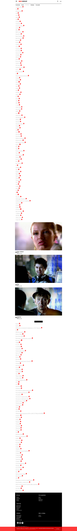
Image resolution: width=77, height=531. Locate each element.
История (17, 497)
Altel (17, 19)
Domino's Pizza (19, 53)
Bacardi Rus (19, 34)
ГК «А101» (18, 344)
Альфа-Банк (19, 219)
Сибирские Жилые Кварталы (23, 451)
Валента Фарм (19, 334)
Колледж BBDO (18, 517)
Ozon (18, 132)
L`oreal (18, 105)
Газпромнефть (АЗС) (21, 351)
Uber (17, 184)
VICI (17, 190)
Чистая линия (19, 486)
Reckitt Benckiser (20, 155)
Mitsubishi (18, 121)
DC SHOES (19, 50)
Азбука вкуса (19, 217)
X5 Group (18, 209)
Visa (17, 194)
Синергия (18, 453)
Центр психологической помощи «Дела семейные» (27, 484)
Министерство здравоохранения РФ (24, 390)
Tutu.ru (18, 182)
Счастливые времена (21, 463)
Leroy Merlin (19, 109)
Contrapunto (18, 507)
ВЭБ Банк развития (20, 332)
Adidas (18, 17)
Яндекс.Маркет (20, 490)
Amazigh (18, 21)
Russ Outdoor (19, 163)
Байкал (18, 323)
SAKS (17, 169)
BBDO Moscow (19, 32)
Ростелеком (19, 442)
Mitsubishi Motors (20, 123)
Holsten (18, 88)
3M (17, 9)
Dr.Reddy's (18, 55)
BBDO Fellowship (18, 515)
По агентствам (18, 4)
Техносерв (18, 469)
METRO (18, 111)
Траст (17, 471)
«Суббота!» (19, 213)
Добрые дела (40, 500)
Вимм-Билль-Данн (20, 336)
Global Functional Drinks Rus (22, 75)
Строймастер (19, 459)
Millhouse (18, 119)
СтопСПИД (19, 457)
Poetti (17, 148)
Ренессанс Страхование (22, 436)
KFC (17, 96)
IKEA (17, 90)
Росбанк (18, 438)
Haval (18, 82)
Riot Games (19, 159)
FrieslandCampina (20, 67)
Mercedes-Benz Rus (20, 117)
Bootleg (18, 42)
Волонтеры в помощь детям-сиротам (24, 338)
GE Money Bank (20, 71)
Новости (40, 515)
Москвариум (19, 394)
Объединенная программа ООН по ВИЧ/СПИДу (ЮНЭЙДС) (30, 413)
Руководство (18, 498)
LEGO (17, 103)
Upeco (18, 188)
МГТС (17, 382)
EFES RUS (18, 57)
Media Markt (19, 115)
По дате (22, 4)
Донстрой (18, 359)
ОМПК (18, 407)
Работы (40, 497)
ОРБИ (18, 409)
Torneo (18, 178)
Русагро (18, 444)
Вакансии (17, 499)
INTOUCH (18, 92)
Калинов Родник (20, 365)
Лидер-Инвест (19, 378)
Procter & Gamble (20, 151)
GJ (17, 73)
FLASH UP (18, 63)
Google (18, 78)
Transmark (18, 180)
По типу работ (38, 4)
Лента (18, 373)
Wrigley (18, 207)
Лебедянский (19, 369)
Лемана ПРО (19, 371)
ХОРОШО (57, 528)
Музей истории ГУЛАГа (21, 401)
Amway (18, 28)
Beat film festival (20, 38)
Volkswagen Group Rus (21, 199)
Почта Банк (19, 426)
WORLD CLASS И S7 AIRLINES (23, 201)
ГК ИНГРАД (19, 346)
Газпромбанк (19, 348)
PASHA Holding (20, 140)
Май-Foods (19, 386)
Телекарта (18, 465)
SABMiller (18, 167)
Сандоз (18, 446)
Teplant (18, 174)
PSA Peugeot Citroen (21, 142)
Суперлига (19, 461)
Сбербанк (18, 449)
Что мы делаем (42, 495)
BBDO (18, 30)
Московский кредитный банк (23, 396)
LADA (17, 101)
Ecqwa (18, 59)
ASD (17, 13)
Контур (18, 367)
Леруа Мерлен (20, 376)
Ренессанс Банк (20, 434)
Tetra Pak (18, 176)
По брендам (32, 4)
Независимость (20, 403)
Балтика (18, 326)
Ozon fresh (19, 134)
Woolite (18, 205)
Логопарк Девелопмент (21, 380)
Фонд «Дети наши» (19, 519)
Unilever (18, 186)
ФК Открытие (19, 476)
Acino (17, 15)
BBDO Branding (18, 505)
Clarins (18, 46)
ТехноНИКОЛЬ (20, 467)
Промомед (19, 428)
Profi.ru (18, 153)
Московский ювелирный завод (23, 399)
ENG (60, 1)
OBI (17, 130)
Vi (17, 192)
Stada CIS (18, 171)
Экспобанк (19, 488)
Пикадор (18, 424)
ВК (17, 330)
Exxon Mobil (19, 61)
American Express (20, 25)
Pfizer (17, 146)
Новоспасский (19, 405)
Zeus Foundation (20, 211)
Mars (17, 113)
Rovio (17, 161)
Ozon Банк (19, 136)
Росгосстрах (19, 440)
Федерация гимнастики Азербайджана (25, 480)
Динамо (18, 357)
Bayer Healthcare (20, 36)
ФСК (17, 478)
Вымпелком (19, 340)
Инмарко (18, 363)
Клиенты (40, 498)
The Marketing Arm (19, 510)
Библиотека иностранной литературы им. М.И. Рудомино (29, 328)
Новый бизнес (41, 499)
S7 (17, 165)
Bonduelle (18, 40)
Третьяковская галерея (21, 474)
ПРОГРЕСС (19, 417)
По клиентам (27, 4)
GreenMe (18, 80)
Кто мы (18, 495)
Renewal (18, 157)
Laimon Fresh (19, 107)
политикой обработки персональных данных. (46, 528)
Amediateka (19, 23)
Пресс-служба (42, 513)
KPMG (18, 98)
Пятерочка (19, 430)
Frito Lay (18, 69)
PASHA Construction (21, 138)
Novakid (18, 128)
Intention (18, 94)
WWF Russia (19, 203)
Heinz (17, 86)
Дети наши (19, 355)
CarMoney (19, 44)
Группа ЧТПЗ (19, 353)
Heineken (18, 84)
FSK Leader (19, 65)
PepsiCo (18, 144)
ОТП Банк (18, 411)
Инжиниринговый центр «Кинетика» (24, 361)
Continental (19, 48)
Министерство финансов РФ (22, 392)
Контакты (17, 500)
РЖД (17, 432)
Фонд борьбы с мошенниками (23, 482)
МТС (17, 384)
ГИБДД (18, 342)
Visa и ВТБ (18, 196)
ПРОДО (18, 419)
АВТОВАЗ (18, 215)
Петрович (18, 421)
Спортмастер (19, 455)
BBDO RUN (18, 518)
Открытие (18, 415)
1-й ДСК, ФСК (19, 7)
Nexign (18, 126)
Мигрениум (19, 388)
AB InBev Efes (19, 11)
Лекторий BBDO (18, 516)
